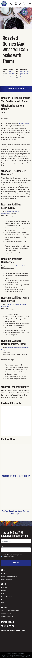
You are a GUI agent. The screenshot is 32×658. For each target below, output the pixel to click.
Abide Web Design (24, 656)
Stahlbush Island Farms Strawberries (10, 212)
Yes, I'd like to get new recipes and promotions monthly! (12, 556)
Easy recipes (24, 73)
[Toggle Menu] (29, 3)
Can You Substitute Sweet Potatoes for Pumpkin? (16, 512)
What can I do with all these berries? (16, 475)
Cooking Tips (24, 71)
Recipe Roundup (23, 76)
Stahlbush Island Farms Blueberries (17, 266)
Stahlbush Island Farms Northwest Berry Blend (15, 348)
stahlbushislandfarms (11, 74)
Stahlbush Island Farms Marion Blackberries (13, 305)
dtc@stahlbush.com (7, 616)
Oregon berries (24, 123)
